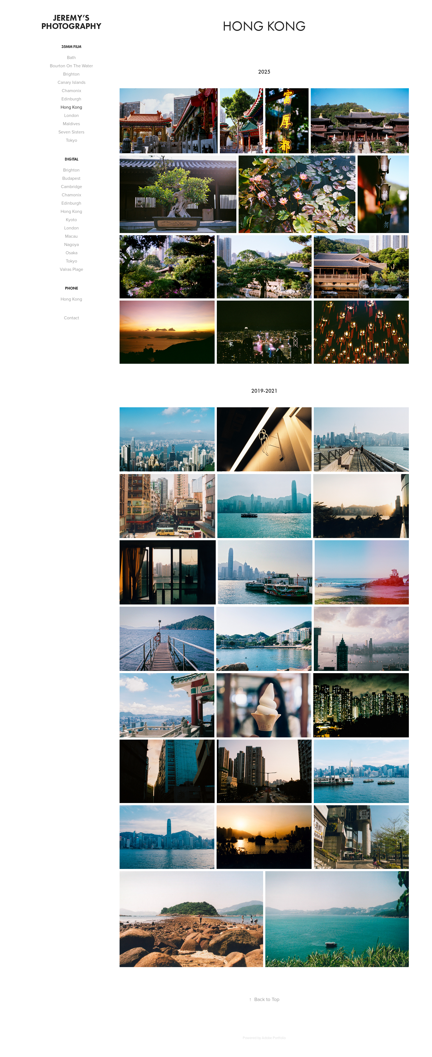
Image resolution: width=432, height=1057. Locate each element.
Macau (71, 236)
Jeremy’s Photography (71, 22)
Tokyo (71, 140)
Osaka (71, 253)
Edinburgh (71, 99)
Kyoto (71, 219)
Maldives (71, 124)
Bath (71, 57)
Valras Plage (71, 269)
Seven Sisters (71, 132)
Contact (71, 318)
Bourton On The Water (71, 66)
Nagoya (71, 244)
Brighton (71, 74)
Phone (71, 288)
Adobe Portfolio (274, 1037)
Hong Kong (71, 107)
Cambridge (71, 186)
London (71, 115)
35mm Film (71, 46)
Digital (71, 159)
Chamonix (71, 90)
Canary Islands (71, 82)
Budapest (71, 178)
